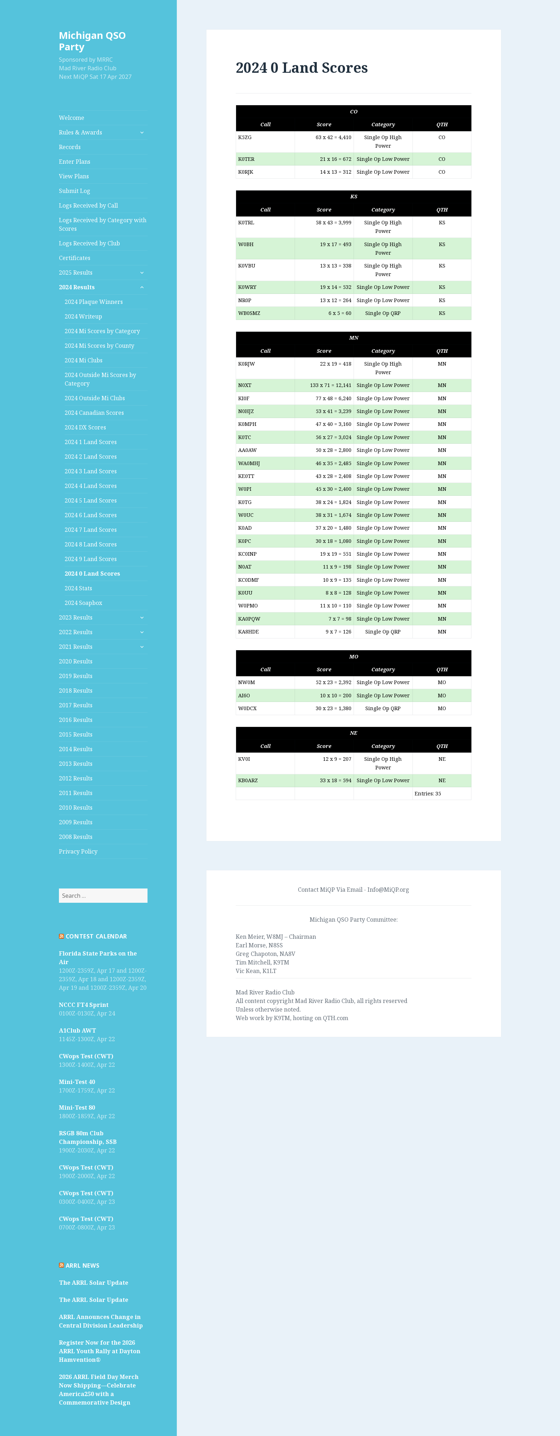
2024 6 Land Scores (91, 515)
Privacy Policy (78, 851)
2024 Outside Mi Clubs (95, 398)
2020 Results (75, 661)
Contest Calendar (96, 936)
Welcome (71, 118)
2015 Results (75, 734)
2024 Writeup (83, 316)
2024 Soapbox (83, 603)
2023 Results (75, 617)
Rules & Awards (80, 132)
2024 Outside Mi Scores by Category (100, 379)
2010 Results (75, 807)
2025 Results (75, 272)
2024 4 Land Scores (91, 486)
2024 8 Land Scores (91, 544)
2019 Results (75, 676)
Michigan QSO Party (92, 41)
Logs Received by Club (89, 243)
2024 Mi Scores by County (99, 346)
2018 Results (75, 690)
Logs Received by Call (88, 205)
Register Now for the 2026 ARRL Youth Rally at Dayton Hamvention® (99, 1351)
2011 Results (75, 793)
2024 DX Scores (85, 427)
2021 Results (75, 647)
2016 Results (75, 720)
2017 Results (75, 705)
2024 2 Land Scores (91, 456)
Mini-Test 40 (77, 1082)
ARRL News (83, 1265)
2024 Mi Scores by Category (102, 331)
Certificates (74, 258)
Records (70, 147)
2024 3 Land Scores (91, 471)
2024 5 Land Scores (91, 500)
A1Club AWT (77, 1030)
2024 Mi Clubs (83, 360)
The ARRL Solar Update (93, 1283)
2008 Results (75, 837)
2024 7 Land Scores (91, 530)
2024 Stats (78, 588)
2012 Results (75, 778)
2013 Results (75, 764)
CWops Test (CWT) (86, 1056)
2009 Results (75, 822)
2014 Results (75, 749)
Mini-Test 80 (77, 1107)
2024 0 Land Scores (92, 573)
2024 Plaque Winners (94, 302)
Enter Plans (74, 162)
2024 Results (77, 287)
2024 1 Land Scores (91, 442)
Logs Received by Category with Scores (102, 224)
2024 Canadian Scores (94, 413)
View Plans (74, 176)
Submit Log (74, 191)
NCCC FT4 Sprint (84, 1005)
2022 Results (75, 632)
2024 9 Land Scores (91, 559)
